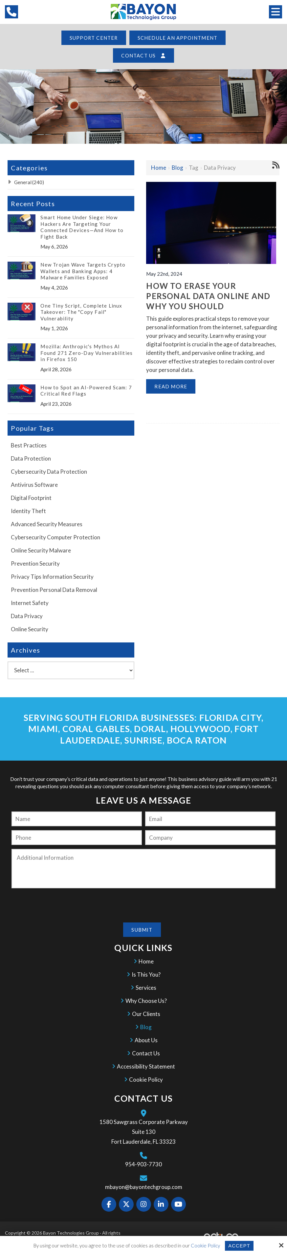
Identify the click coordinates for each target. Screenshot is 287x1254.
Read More (170, 386)
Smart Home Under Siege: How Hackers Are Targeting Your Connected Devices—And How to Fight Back (81, 227)
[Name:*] (76, 818)
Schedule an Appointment (178, 38)
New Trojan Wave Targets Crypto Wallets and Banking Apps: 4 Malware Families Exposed (82, 271)
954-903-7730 (143, 1163)
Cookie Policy (205, 1245)
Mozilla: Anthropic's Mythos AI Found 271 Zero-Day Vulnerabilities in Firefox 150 (86, 352)
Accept (239, 1245)
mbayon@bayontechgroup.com (143, 1186)
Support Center (93, 38)
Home (158, 167)
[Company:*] (210, 837)
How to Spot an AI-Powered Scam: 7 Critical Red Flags (86, 390)
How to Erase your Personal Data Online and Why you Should (208, 296)
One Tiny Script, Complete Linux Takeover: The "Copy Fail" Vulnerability (81, 312)
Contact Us (143, 55)
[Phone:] (76, 837)
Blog (177, 167)
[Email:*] (210, 818)
